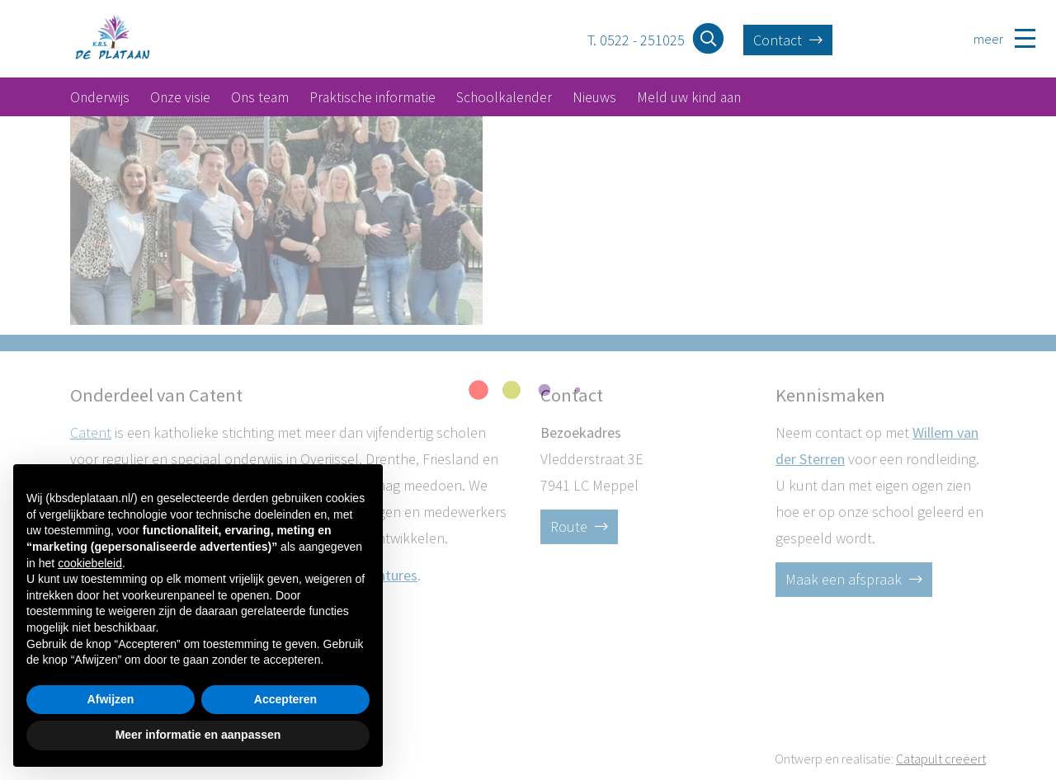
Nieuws (594, 97)
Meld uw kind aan (689, 97)
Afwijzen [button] (110, 699)
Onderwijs (100, 97)
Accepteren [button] (285, 699)
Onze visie (180, 97)
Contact (788, 40)
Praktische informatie (372, 97)
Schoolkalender (504, 97)
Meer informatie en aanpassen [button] (198, 734)
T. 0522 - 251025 (636, 40)
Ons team (260, 97)
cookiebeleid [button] (90, 563)
